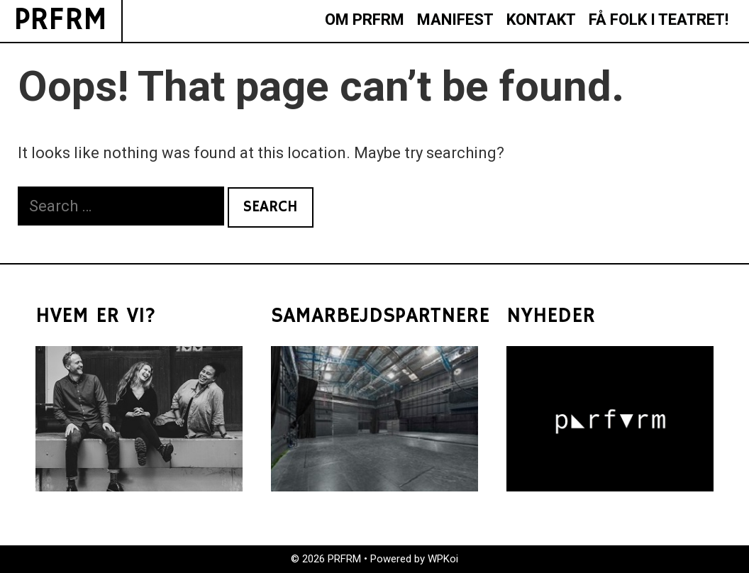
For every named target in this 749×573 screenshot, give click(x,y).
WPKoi (443, 558)
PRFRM (60, 20)
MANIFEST (455, 19)
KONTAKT (541, 19)
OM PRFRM (364, 19)
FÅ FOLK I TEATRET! (658, 19)
